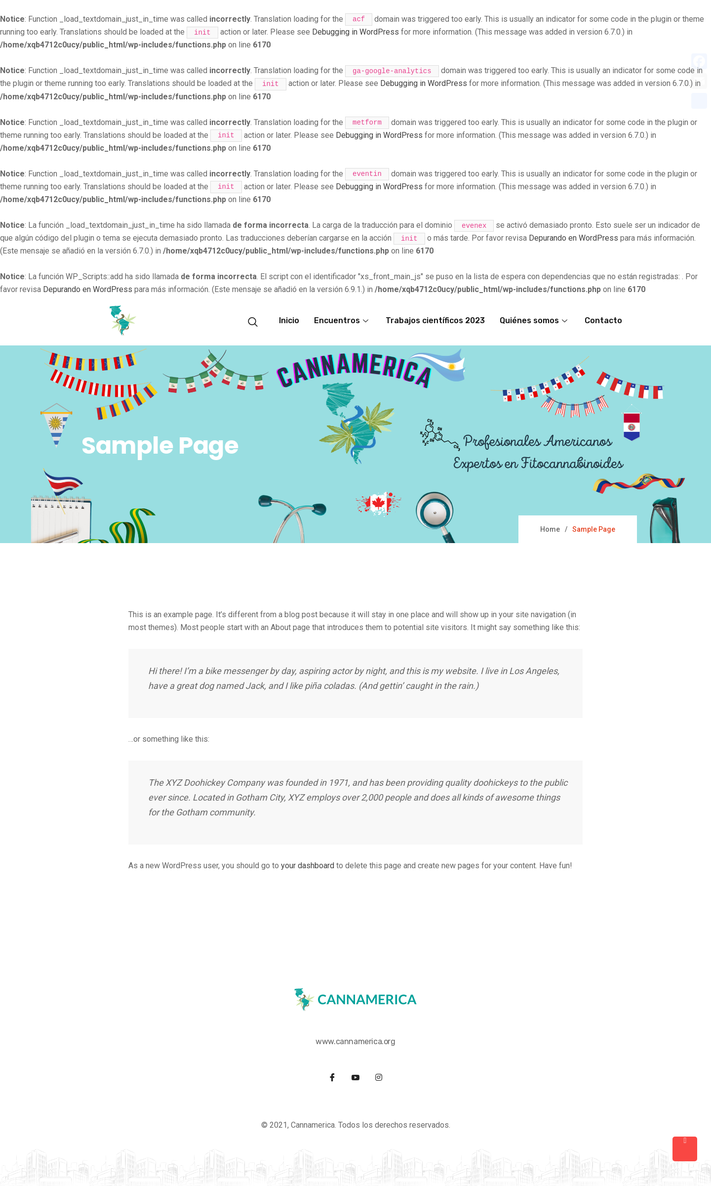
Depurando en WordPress (573, 238)
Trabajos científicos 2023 (435, 320)
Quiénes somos (535, 320)
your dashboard (307, 865)
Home (550, 529)
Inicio (289, 320)
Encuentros (342, 320)
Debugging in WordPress (355, 32)
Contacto (603, 320)
